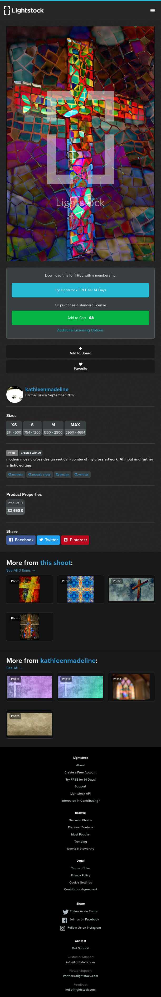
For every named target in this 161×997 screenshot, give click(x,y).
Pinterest (75, 540)
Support (80, 786)
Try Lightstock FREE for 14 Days (80, 290)
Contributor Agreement (80, 889)
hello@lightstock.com (80, 989)
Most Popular (80, 834)
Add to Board (80, 351)
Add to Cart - (80, 318)
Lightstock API (80, 793)
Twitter (48, 540)
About (80, 765)
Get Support (80, 948)
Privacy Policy (80, 875)
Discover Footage (80, 827)
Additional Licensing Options (80, 330)
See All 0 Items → (21, 570)
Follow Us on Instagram (84, 927)
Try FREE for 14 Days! (81, 779)
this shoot (55, 563)
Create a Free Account (80, 772)
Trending (80, 841)
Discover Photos (80, 820)
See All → (14, 668)
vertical (82, 474)
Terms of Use (80, 868)
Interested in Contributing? (80, 800)
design (62, 474)
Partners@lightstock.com (80, 976)
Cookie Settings (80, 882)
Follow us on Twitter (84, 911)
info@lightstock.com (80, 962)
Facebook (20, 540)
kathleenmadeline (47, 389)
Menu (152, 10)
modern (15, 474)
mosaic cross (39, 474)
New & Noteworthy (80, 848)
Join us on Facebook (84, 919)
